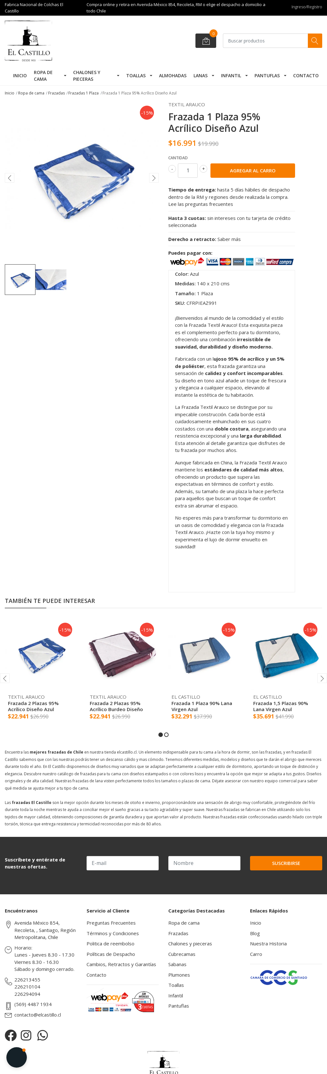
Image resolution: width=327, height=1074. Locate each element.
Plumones (179, 975)
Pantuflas (267, 75)
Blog (255, 933)
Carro (256, 954)
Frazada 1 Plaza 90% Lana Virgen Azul (201, 706)
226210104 (27, 986)
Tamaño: (185, 293)
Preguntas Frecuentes (111, 923)
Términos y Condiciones (113, 933)
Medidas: (185, 283)
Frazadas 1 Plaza (83, 93)
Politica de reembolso (110, 943)
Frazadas (56, 93)
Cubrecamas (181, 954)
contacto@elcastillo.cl (37, 1014)
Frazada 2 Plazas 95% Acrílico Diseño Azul (33, 706)
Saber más (229, 239)
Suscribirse (286, 863)
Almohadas (172, 75)
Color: (182, 274)
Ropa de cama (43, 75)
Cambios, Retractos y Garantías (121, 964)
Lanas (201, 75)
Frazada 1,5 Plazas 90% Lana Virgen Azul (280, 706)
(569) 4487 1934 (33, 1004)
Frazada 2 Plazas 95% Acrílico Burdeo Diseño (116, 706)
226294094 (27, 994)
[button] (161, 734)
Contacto (306, 75)
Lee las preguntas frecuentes (200, 204)
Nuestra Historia (268, 943)
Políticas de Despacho (111, 954)
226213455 (27, 979)
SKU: (180, 303)
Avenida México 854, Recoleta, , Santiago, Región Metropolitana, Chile (45, 930)
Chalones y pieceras (86, 75)
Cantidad (178, 158)
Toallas (136, 75)
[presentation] (9, 178)
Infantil (231, 75)
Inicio (20, 75)
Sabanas (177, 964)
